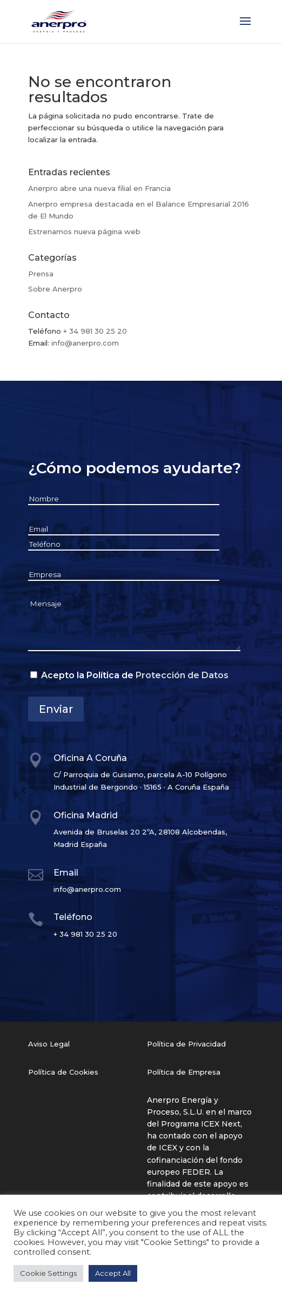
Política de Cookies (63, 1072)
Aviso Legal (49, 1043)
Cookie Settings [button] (48, 1273)
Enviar (56, 709)
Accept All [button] (113, 1273)
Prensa (40, 273)
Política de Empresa (183, 1072)
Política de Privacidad (186, 1043)
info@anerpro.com (85, 343)
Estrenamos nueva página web (84, 231)
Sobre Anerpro (55, 288)
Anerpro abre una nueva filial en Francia (99, 188)
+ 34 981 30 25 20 (95, 331)
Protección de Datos (182, 675)
